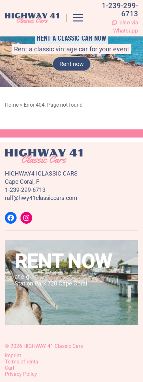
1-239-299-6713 (25, 189)
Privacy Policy (21, 374)
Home (12, 105)
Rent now (71, 63)
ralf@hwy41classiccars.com (41, 197)
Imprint (13, 355)
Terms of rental (22, 362)
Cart (9, 368)
